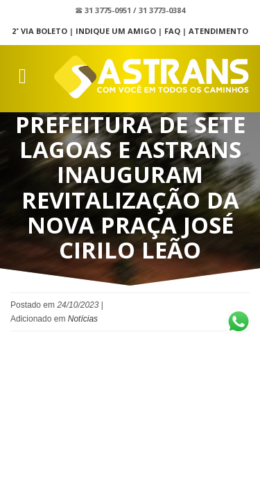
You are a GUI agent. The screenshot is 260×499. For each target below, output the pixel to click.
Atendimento (218, 31)
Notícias (83, 319)
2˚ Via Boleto (39, 31)
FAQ (172, 31)
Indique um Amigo (116, 31)
